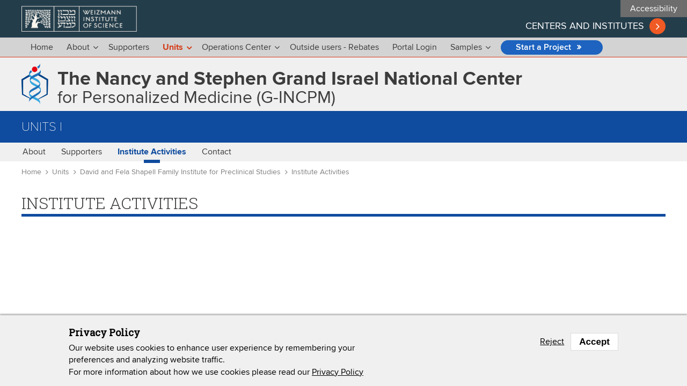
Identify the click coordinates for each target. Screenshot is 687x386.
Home (42, 47)
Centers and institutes (584, 26)
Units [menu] (173, 47)
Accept (594, 345)
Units (60, 172)
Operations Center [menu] (236, 47)
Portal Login (414, 47)
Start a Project (543, 47)
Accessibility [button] (653, 8)
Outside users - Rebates (334, 47)
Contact (216, 151)
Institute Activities (152, 152)
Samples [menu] (466, 47)
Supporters (128, 47)
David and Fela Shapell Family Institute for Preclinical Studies (180, 172)
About (34, 151)
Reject (552, 345)
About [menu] (78, 47)
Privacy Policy (337, 375)
